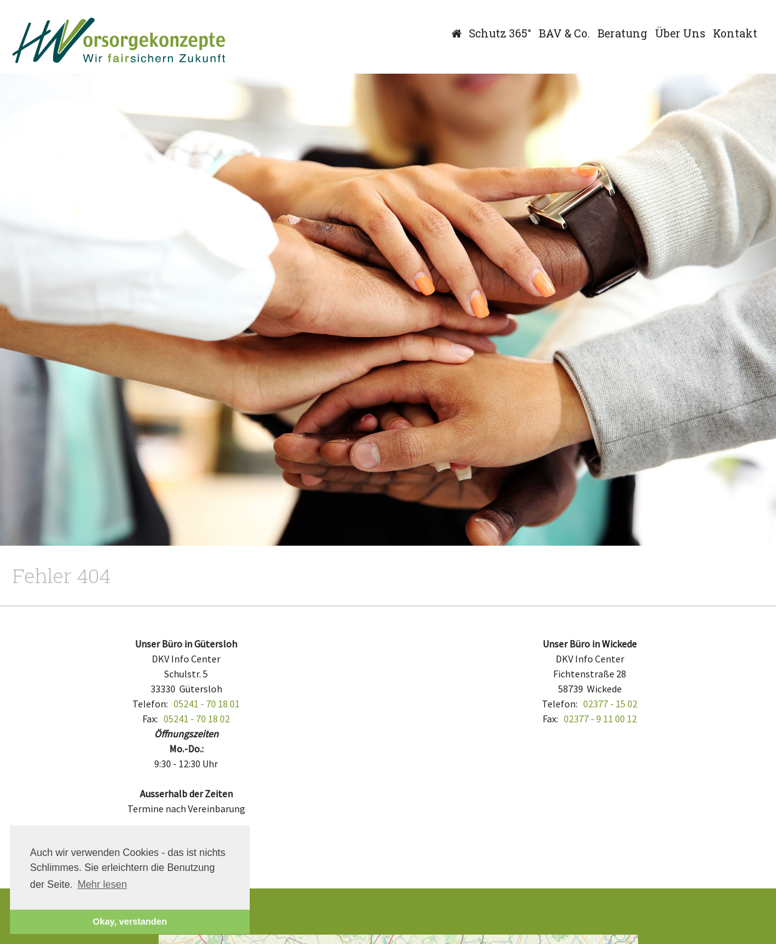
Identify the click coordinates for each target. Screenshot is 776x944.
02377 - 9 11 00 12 (600, 718)
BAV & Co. (564, 33)
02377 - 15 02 (610, 703)
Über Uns (680, 33)
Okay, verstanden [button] (130, 922)
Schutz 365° (500, 33)
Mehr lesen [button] (102, 884)
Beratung (622, 33)
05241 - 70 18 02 (197, 718)
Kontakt (735, 33)
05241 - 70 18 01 (207, 703)
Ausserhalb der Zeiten (186, 793)
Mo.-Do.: (186, 748)
